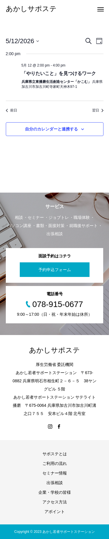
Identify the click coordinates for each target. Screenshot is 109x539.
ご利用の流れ (54, 463)
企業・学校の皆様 (54, 492)
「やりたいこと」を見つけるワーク (59, 73)
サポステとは (54, 453)
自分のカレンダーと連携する (51, 129)
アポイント (54, 511)
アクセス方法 (54, 502)
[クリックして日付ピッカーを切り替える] (22, 41)
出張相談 (55, 482)
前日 (11, 110)
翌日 (97, 110)
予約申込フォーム (54, 269)
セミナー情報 (54, 473)
